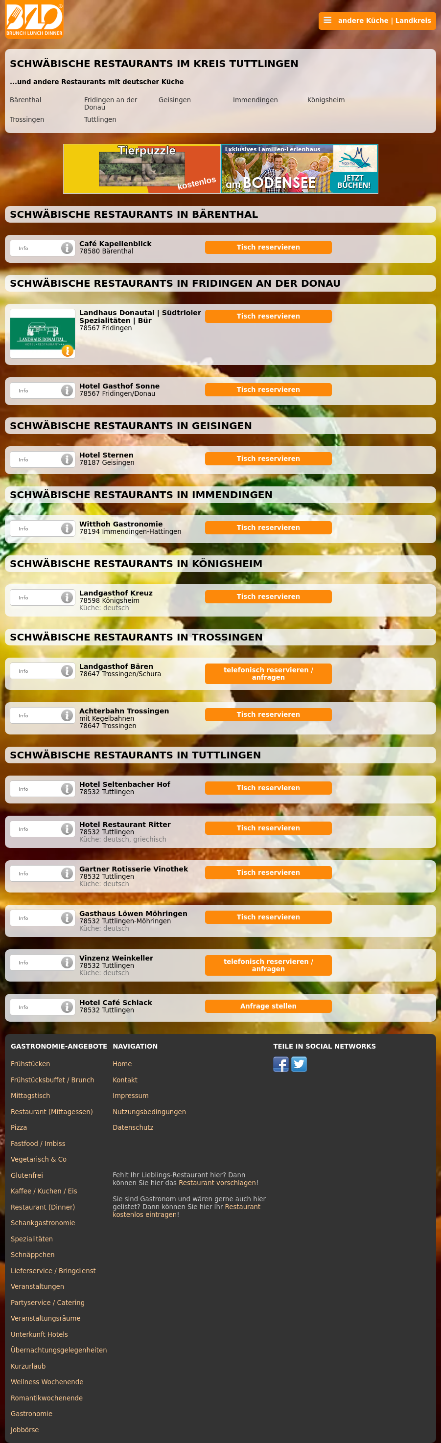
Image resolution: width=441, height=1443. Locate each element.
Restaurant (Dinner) (43, 1207)
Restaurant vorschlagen (217, 1183)
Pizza (19, 1127)
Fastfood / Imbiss (38, 1143)
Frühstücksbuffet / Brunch (52, 1080)
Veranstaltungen (37, 1286)
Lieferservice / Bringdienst (53, 1271)
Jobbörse (25, 1430)
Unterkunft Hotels (39, 1334)
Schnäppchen (33, 1255)
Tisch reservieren (269, 247)
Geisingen (175, 100)
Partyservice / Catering (48, 1302)
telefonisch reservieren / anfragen (268, 673)
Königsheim (326, 100)
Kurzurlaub (28, 1366)
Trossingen (27, 119)
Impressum (131, 1095)
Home (122, 1064)
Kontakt (125, 1080)
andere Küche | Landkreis (377, 20)
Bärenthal (25, 100)
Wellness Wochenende (47, 1382)
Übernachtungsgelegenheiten (59, 1350)
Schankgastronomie (43, 1223)
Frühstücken (30, 1064)
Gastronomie (31, 1414)
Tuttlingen (100, 119)
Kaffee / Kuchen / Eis (44, 1191)
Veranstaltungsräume (46, 1318)
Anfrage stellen (268, 1006)
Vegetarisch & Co (39, 1159)
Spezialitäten (32, 1239)
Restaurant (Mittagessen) (52, 1112)
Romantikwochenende (47, 1398)
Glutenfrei (27, 1175)
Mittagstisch (30, 1095)
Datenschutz (133, 1127)
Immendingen (255, 100)
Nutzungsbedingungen (149, 1112)
